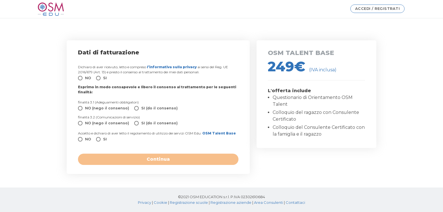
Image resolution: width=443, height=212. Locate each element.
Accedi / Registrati (377, 8)
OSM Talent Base (219, 133)
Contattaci (295, 202)
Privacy (144, 202)
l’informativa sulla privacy (172, 67)
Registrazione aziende (230, 202)
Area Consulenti (268, 202)
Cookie (160, 202)
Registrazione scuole (189, 202)
